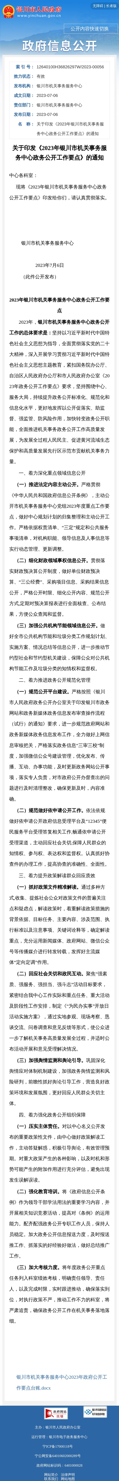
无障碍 (98, 6)
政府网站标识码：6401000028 (59, 1465)
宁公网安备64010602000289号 (58, 1456)
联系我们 (51, 1479)
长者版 (111, 6)
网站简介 (51, 1475)
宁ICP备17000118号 (58, 1446)
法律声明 (68, 1475)
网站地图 (68, 1479)
